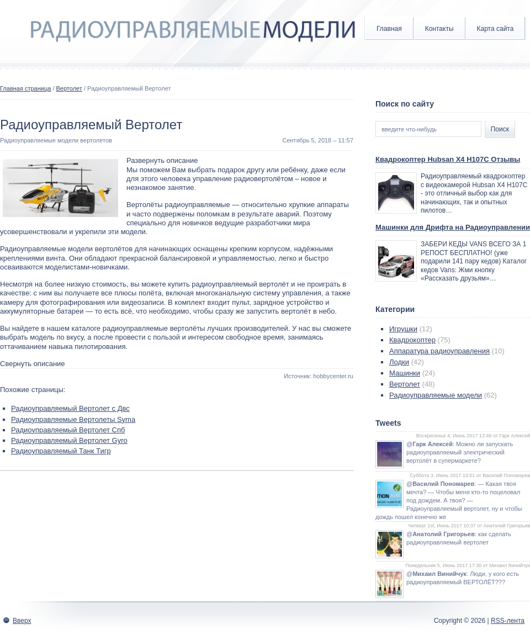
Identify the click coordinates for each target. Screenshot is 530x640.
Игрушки (403, 329)
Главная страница (25, 88)
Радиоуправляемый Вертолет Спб (68, 430)
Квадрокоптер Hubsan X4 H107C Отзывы (447, 159)
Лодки (399, 362)
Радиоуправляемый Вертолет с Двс (70, 408)
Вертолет (69, 88)
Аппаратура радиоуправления (439, 351)
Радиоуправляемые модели (435, 395)
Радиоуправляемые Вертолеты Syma (73, 419)
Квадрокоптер (412, 340)
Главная (389, 29)
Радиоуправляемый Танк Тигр (61, 451)
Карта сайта (495, 29)
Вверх (22, 621)
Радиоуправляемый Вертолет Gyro (69, 440)
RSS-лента (507, 621)
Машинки (404, 373)
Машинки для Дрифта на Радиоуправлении (452, 227)
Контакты (439, 29)
